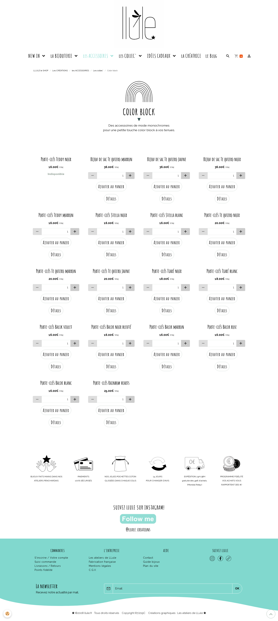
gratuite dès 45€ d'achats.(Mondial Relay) (194, 480)
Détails (111, 199)
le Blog (211, 56)
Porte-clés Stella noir (111, 215)
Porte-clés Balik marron (166, 327)
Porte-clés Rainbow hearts (111, 383)
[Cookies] (8, 614)
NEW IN (34, 56)
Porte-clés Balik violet (56, 327)
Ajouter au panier (111, 186)
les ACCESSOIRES (96, 56)
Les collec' (98, 70)
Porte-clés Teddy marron (55, 215)
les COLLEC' (128, 56)
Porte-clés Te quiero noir (222, 215)
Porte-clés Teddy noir (56, 159)
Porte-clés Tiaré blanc (222, 271)
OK (237, 588)
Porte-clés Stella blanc (166, 215)
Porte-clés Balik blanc (56, 383)
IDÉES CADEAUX (159, 56)
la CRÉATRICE (191, 56)
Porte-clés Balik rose (222, 327)
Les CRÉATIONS (60, 70)
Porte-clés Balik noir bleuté (111, 327)
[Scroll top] (270, 613)
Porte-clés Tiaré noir (167, 271)
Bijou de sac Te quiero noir (222, 159)
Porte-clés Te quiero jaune (111, 271)
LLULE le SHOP (40, 70)
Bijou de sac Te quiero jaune (166, 159)
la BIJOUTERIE (62, 56)
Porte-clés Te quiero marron (56, 271)
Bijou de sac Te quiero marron (111, 159)
